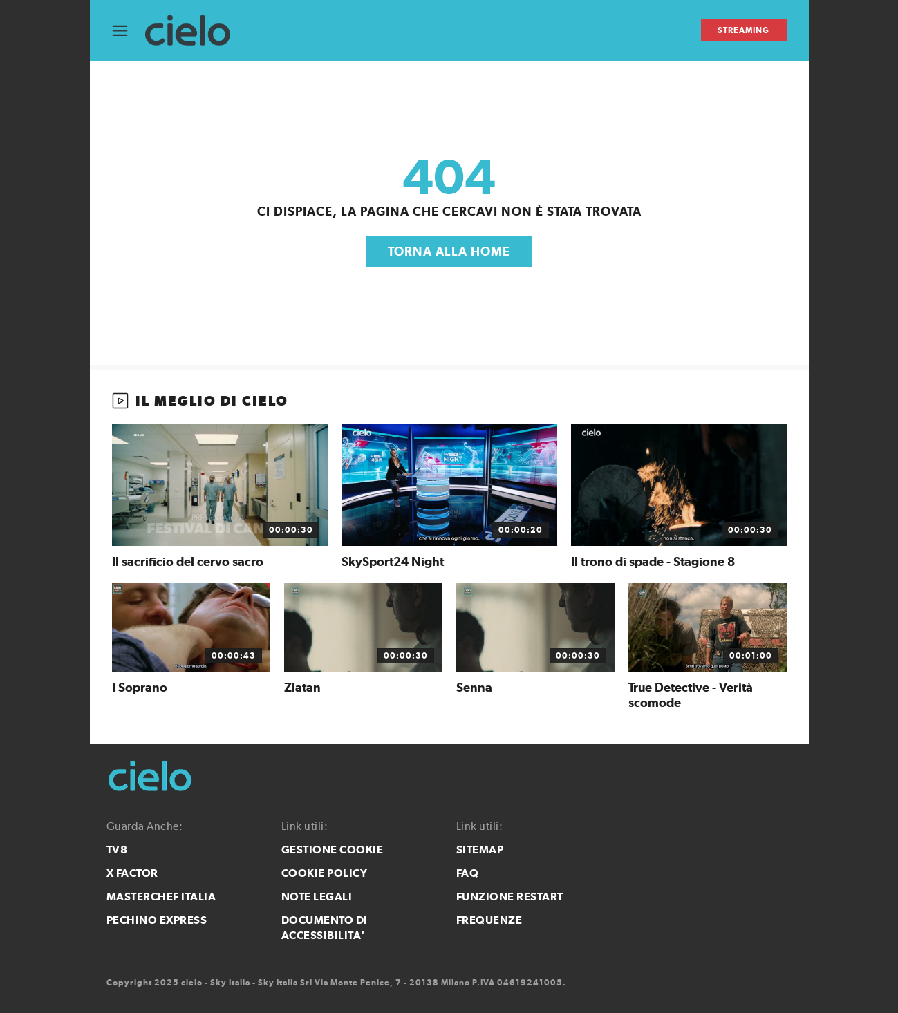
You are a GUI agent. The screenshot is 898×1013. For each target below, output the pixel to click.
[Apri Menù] (128, 30)
